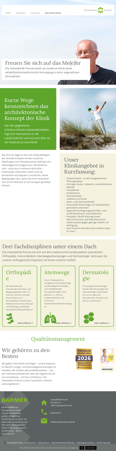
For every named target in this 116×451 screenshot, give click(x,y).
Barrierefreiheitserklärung (63, 443)
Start (8, 13)
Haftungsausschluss (85, 443)
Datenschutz (43, 443)
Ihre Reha (21, 13)
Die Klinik (35, 13)
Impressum (31, 443)
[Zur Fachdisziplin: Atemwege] (63, 323)
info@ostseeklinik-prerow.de (63, 422)
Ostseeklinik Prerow (14, 443)
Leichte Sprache (103, 443)
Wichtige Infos (53, 13)
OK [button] (82, 448)
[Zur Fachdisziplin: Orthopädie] (25, 323)
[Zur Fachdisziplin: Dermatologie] (102, 323)
